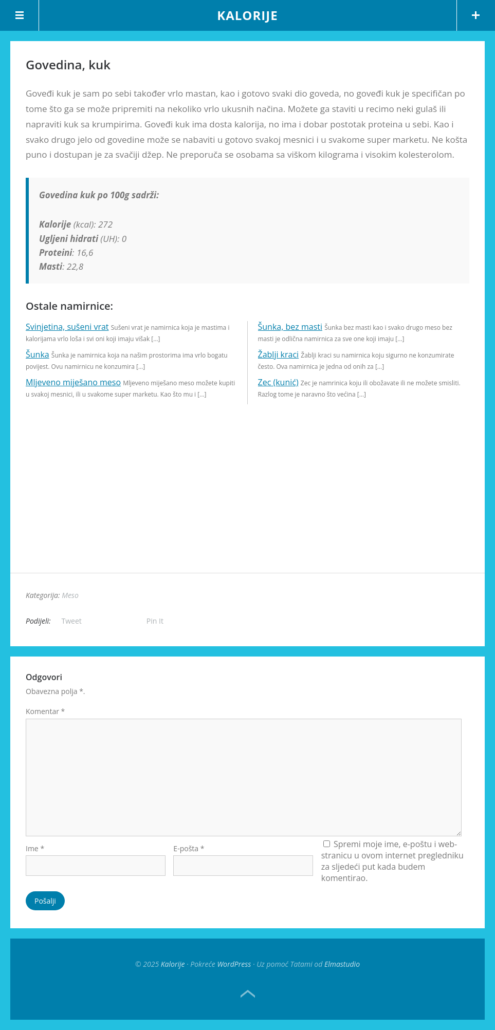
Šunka (37, 354)
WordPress (234, 964)
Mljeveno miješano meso (73, 382)
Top (247, 994)
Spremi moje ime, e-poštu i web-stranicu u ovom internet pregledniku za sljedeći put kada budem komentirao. (392, 861)
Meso (70, 595)
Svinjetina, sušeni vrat (67, 326)
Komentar (45, 711)
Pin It (154, 621)
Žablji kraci (278, 354)
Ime (35, 848)
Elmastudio (342, 964)
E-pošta (188, 848)
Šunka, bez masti (290, 326)
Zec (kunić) (278, 382)
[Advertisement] (247, 501)
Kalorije (247, 15)
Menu (19, 15)
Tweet (72, 621)
